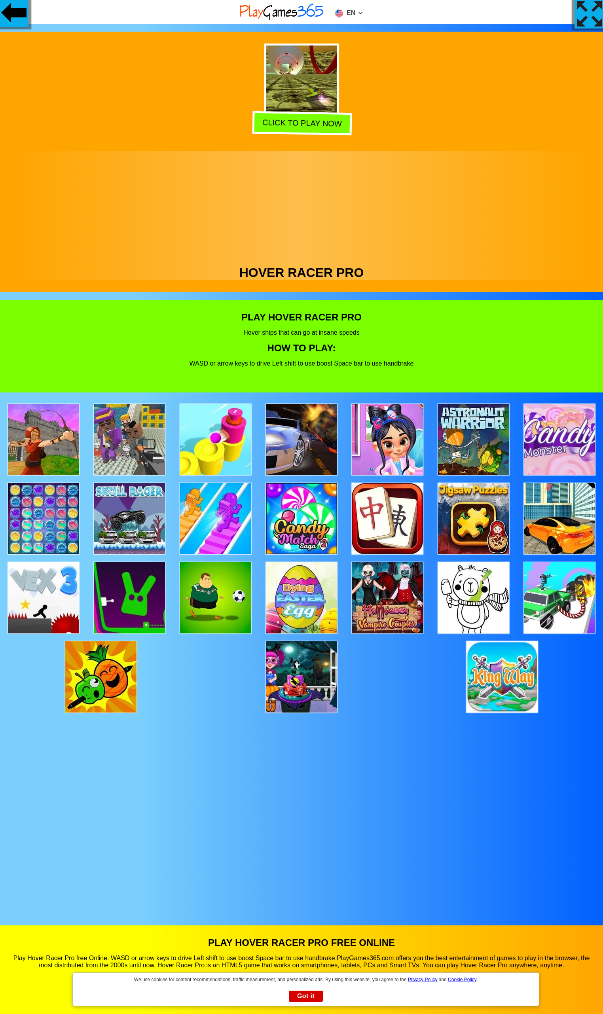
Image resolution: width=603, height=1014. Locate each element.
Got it (306, 996)
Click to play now (300, 123)
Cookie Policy (462, 979)
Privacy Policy (423, 979)
